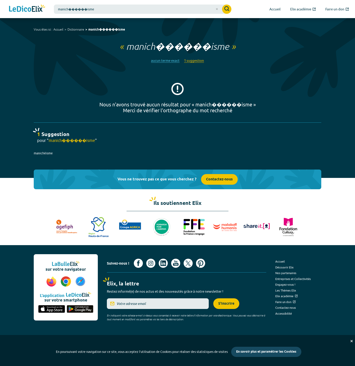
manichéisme (43, 153)
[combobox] (142, 9)
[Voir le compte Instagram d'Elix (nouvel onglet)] (150, 263)
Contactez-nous (219, 179)
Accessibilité (283, 313)
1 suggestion (194, 60)
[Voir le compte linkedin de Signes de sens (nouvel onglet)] (163, 263)
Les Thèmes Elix (285, 290)
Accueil (58, 29)
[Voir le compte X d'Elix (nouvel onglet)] (188, 263)
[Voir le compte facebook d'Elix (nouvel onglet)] (138, 263)
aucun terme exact (165, 60)
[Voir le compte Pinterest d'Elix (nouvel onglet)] (200, 263)
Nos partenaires (285, 273)
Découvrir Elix (284, 267)
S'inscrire (226, 303)
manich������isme (106, 30)
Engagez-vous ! (285, 284)
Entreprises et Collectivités (293, 279)
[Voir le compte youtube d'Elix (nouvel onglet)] (175, 263)
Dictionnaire (75, 29)
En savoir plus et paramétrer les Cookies (266, 352)
